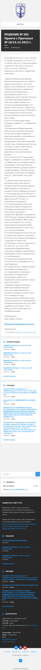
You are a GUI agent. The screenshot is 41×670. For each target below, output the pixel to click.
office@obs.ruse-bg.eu (9, 639)
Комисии (25, 652)
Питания (7, 652)
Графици (33, 652)
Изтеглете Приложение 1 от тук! (19, 324)
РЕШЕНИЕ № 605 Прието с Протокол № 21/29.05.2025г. (17, 354)
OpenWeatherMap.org (20, 489)
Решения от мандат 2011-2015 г (25, 332)
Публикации (15, 48)
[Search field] (20, 474)
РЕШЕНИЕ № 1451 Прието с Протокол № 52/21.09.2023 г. (17, 369)
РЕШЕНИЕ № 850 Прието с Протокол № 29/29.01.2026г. (17, 346)
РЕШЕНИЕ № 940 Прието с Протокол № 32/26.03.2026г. (16, 556)
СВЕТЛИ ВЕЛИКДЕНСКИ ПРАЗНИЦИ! (14, 540)
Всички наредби (9, 440)
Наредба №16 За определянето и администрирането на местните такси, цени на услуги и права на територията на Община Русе (20, 391)
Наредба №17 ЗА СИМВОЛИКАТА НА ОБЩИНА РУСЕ (19, 401)
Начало (6, 48)
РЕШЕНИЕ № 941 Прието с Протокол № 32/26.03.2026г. (16, 548)
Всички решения (9, 376)
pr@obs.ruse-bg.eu (8, 642)
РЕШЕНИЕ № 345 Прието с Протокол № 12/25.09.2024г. (17, 361)
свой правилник (20, 528)
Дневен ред (16, 652)
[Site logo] (20, 18)
